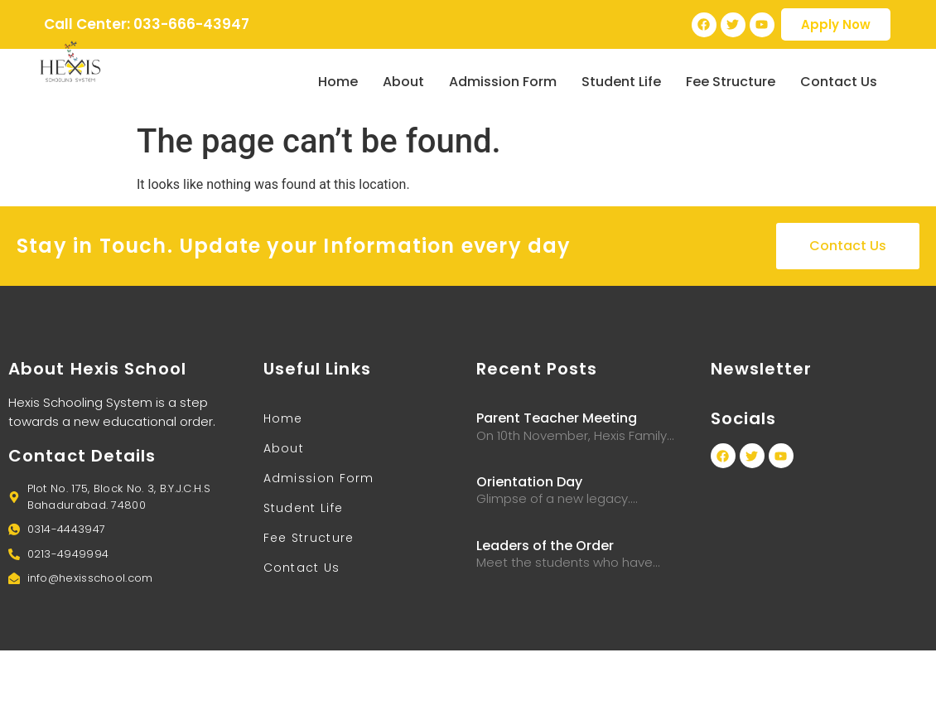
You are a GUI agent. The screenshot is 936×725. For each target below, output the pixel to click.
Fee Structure (730, 81)
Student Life (621, 81)
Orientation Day (529, 481)
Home (338, 81)
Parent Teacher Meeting (556, 418)
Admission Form (503, 81)
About (403, 81)
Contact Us (838, 81)
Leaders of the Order (545, 545)
